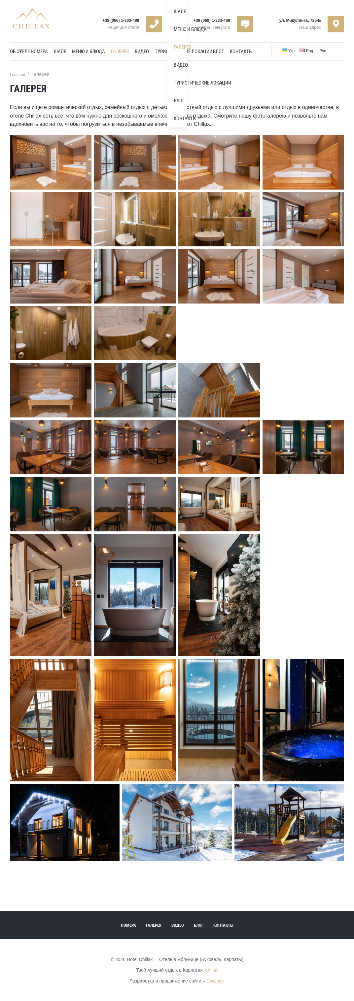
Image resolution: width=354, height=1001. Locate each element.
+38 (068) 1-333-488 (207, 20)
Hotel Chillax (34, 21)
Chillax (212, 970)
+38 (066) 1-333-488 (116, 20)
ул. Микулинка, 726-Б (295, 20)
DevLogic (215, 981)
